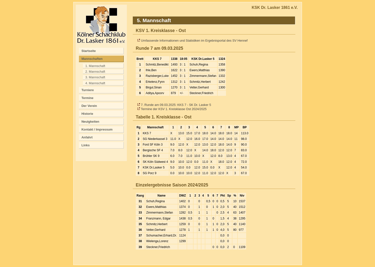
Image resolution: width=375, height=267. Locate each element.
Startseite (88, 51)
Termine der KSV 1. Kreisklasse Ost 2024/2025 (174, 109)
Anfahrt (87, 137)
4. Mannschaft (95, 83)
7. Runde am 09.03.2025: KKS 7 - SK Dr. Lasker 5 (176, 105)
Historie (87, 114)
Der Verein (89, 106)
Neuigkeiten (90, 121)
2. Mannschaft (95, 71)
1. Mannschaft (95, 66)
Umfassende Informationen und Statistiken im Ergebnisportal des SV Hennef (194, 40)
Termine (87, 98)
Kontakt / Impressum (97, 129)
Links (85, 145)
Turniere (87, 90)
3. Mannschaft (95, 77)
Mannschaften (92, 59)
